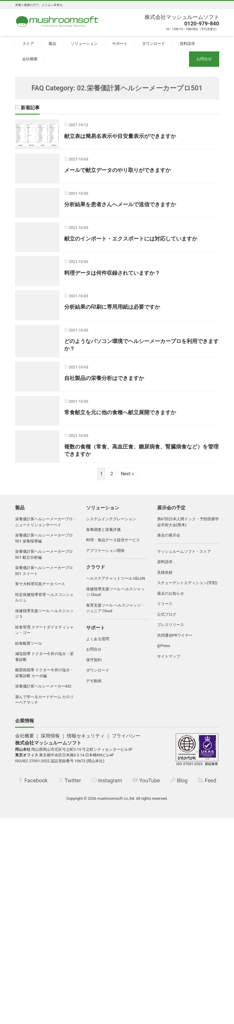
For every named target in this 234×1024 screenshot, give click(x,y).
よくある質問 (97, 642)
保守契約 (93, 663)
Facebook (33, 784)
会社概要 (30, 59)
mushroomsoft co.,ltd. (116, 802)
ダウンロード (153, 43)
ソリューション (84, 43)
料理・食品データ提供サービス (113, 544)
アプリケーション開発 (105, 554)
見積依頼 (164, 576)
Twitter (69, 784)
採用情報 (50, 739)
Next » (127, 477)
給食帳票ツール (28, 647)
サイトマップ (168, 660)
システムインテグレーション (111, 523)
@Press (163, 649)
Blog (179, 784)
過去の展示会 (168, 539)
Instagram (106, 784)
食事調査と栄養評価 (103, 533)
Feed (207, 784)
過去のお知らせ (170, 597)
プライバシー (126, 739)
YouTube (146, 784)
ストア (28, 43)
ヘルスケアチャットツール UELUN (115, 582)
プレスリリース (170, 628)
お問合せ (204, 59)
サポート (120, 43)
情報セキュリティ (86, 739)
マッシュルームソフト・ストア (184, 555)
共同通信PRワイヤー (175, 639)
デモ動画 (93, 684)
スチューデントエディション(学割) (187, 586)
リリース (164, 607)
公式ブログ (166, 618)
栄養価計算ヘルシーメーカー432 (43, 690)
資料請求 (187, 43)
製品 (52, 43)
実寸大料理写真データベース (40, 588)
